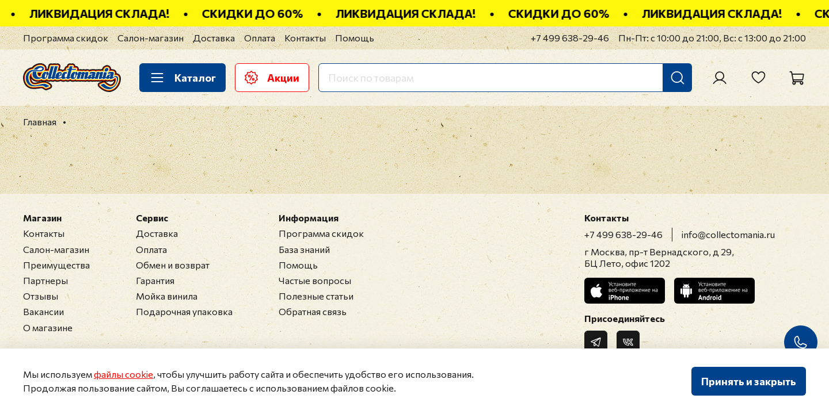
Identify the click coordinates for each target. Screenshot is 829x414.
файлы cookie (123, 374)
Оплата (259, 37)
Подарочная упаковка (184, 311)
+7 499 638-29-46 (570, 37)
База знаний (304, 249)
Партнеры (45, 280)
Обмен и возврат (173, 264)
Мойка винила (166, 295)
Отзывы (40, 295)
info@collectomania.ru (728, 234)
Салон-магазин (150, 37)
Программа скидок (65, 37)
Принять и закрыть (748, 381)
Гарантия (155, 280)
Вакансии (43, 311)
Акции (272, 78)
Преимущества (56, 264)
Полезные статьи (316, 295)
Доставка (214, 37)
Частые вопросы (315, 280)
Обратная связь (313, 311)
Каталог (182, 78)
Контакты (305, 37)
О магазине (48, 327)
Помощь (354, 37)
